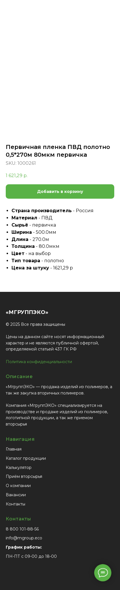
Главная (14, 449)
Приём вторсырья (24, 476)
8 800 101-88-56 (22, 529)
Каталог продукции (26, 458)
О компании (18, 485)
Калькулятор (19, 467)
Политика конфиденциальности (39, 361)
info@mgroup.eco (24, 538)
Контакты (15, 504)
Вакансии (16, 494)
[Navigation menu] (111, 14)
